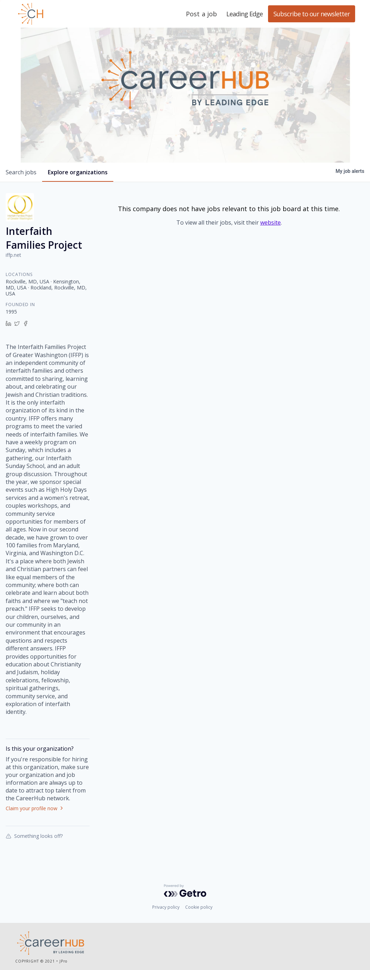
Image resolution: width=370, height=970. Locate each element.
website (270, 222)
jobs (21, 172)
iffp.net (13, 255)
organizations (78, 172)
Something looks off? (34, 836)
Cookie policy (198, 907)
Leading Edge (64, 14)
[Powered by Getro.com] (185, 890)
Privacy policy (166, 907)
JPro (63, 961)
